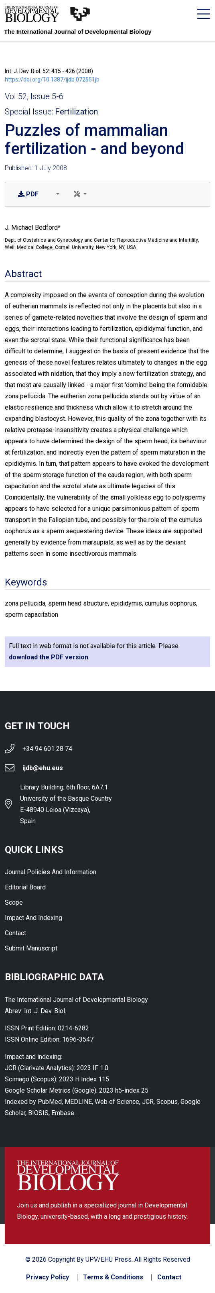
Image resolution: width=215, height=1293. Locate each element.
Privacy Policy (47, 1277)
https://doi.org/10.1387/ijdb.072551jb (52, 79)
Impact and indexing (33, 918)
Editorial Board (25, 887)
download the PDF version (48, 657)
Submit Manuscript (31, 948)
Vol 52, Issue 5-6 (34, 96)
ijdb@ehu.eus (42, 768)
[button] (56, 194)
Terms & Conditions (113, 1277)
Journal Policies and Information (50, 872)
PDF (28, 194)
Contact (15, 933)
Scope (14, 902)
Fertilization (76, 111)
